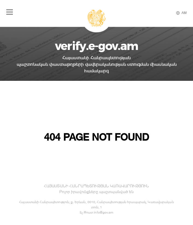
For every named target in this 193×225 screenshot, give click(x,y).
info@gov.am (103, 212)
